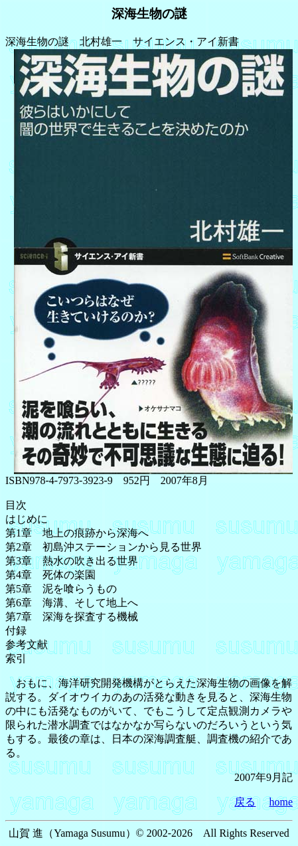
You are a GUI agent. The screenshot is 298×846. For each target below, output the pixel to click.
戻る (245, 801)
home (281, 801)
